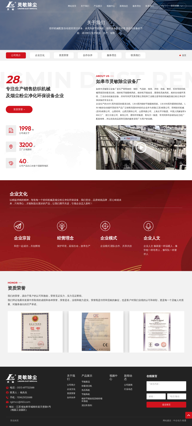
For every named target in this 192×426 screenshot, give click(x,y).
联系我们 (135, 55)
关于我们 (96, 22)
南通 (184, 420)
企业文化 (40, 55)
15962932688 (24, 397)
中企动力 (177, 420)
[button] (90, 349)
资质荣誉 (64, 55)
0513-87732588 (25, 387)
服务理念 (111, 55)
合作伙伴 (87, 55)
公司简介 (16, 55)
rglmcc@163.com (20, 402)
